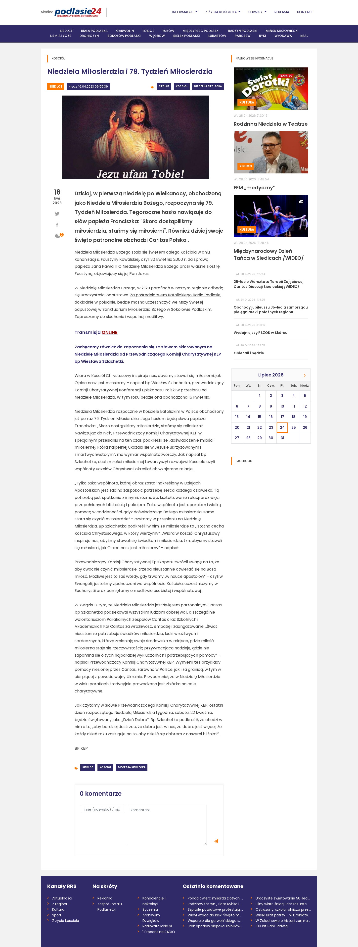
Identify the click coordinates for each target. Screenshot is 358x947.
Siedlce (47, 11)
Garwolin (125, 30)
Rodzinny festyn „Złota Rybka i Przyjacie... (215, 903)
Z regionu (60, 903)
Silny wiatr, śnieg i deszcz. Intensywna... (283, 903)
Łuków (168, 30)
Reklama (281, 11)
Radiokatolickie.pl (157, 926)
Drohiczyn (89, 35)
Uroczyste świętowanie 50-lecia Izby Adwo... (283, 898)
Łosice (148, 30)
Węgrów (157, 35)
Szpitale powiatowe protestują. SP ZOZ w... (215, 909)
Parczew (243, 35)
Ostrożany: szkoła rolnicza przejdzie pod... (283, 909)
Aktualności (62, 898)
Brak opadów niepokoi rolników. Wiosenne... (215, 926)
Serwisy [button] (256, 11)
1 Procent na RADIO (158, 931)
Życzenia (150, 909)
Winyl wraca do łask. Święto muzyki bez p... (215, 915)
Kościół (182, 86)
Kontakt (305, 11)
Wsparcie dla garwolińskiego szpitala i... (215, 920)
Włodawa (283, 35)
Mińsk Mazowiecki (282, 30)
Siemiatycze (60, 35)
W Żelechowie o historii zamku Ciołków (283, 920)
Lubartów (217, 35)
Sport (56, 915)
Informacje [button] (183, 11)
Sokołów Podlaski (124, 35)
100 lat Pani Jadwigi (272, 926)
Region (245, 166)
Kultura (246, 102)
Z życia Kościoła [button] (221, 11)
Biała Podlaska (94, 30)
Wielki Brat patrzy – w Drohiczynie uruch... (283, 915)
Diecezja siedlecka (208, 86)
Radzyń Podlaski (242, 30)
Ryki (262, 35)
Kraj (304, 35)
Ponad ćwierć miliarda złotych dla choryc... (215, 898)
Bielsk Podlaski (186, 35)
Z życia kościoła (65, 920)
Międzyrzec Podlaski (201, 30)
